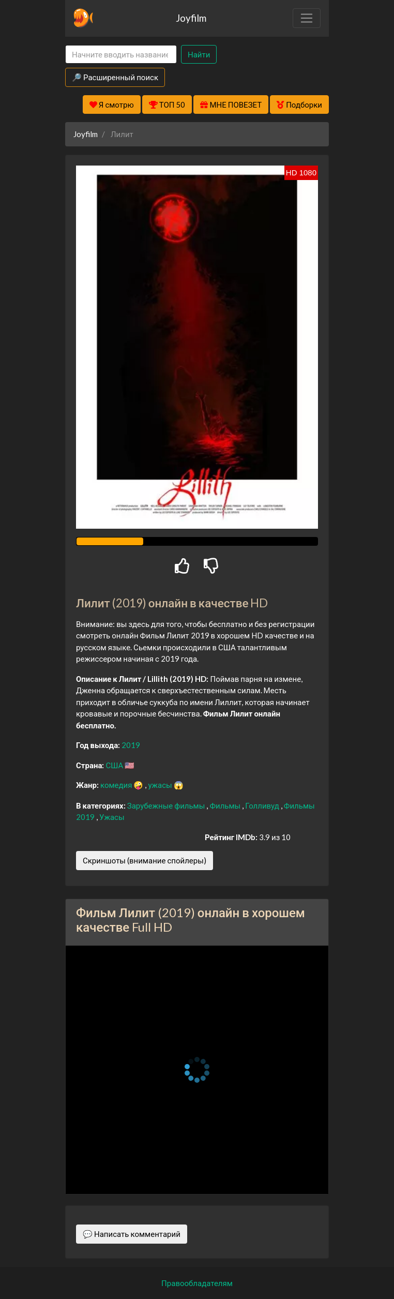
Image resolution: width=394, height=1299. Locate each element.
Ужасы (112, 817)
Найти (199, 54)
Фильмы (225, 805)
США (115, 765)
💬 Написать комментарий (131, 1233)
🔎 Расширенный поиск (115, 77)
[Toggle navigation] (307, 18)
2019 (131, 745)
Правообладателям (197, 1283)
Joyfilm (191, 18)
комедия (117, 784)
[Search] (121, 54)
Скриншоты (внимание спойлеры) (144, 860)
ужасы (160, 784)
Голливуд (263, 805)
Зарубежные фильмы (167, 805)
